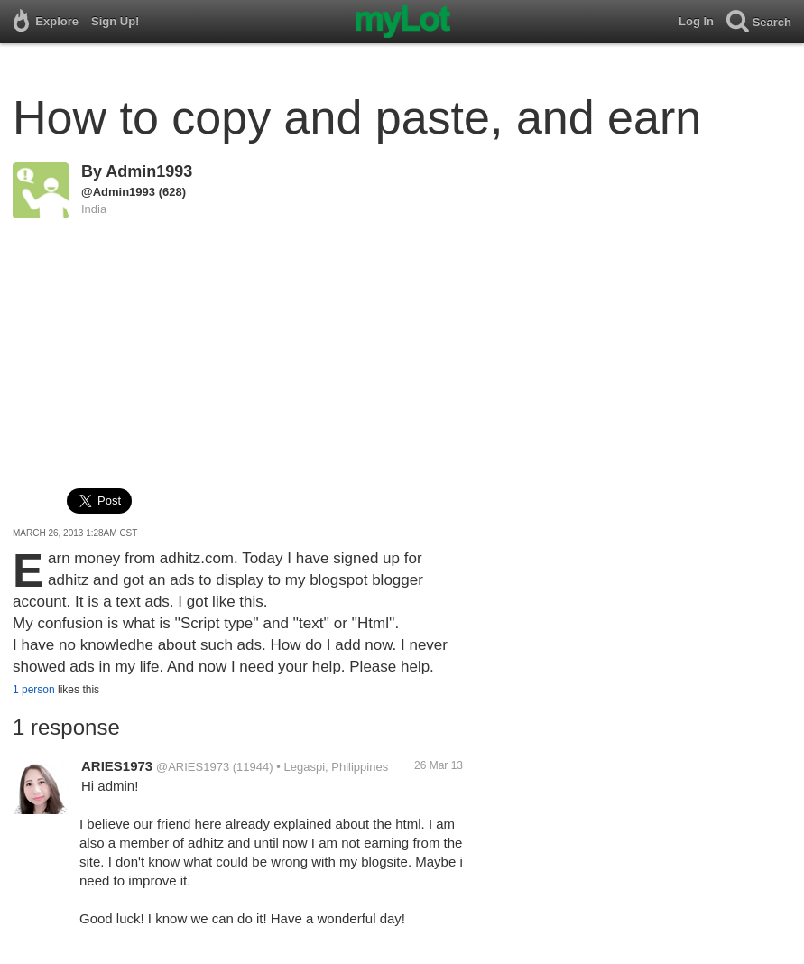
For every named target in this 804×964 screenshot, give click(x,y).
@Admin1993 (118, 192)
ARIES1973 (116, 766)
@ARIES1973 (192, 767)
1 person (34, 689)
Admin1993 (149, 171)
